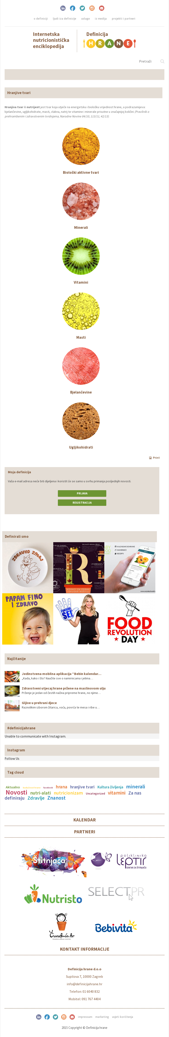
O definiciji (41, 18)
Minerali (81, 227)
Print (154, 458)
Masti (81, 337)
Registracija (82, 503)
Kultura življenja (110, 787)
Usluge (85, 18)
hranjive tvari (82, 786)
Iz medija (101, 18)
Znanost (56, 798)
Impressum (85, 1017)
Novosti (16, 792)
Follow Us (12, 758)
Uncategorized (95, 793)
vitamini (116, 792)
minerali (135, 786)
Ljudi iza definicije (64, 18)
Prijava (82, 493)
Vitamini (81, 282)
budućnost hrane (31, 787)
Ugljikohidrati (81, 447)
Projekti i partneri (123, 18)
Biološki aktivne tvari (81, 172)
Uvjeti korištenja (122, 1017)
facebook (48, 787)
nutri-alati (40, 793)
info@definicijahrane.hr (84, 984)
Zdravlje (36, 798)
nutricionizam (68, 793)
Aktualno (13, 787)
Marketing (102, 1017)
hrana (61, 787)
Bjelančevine (81, 392)
